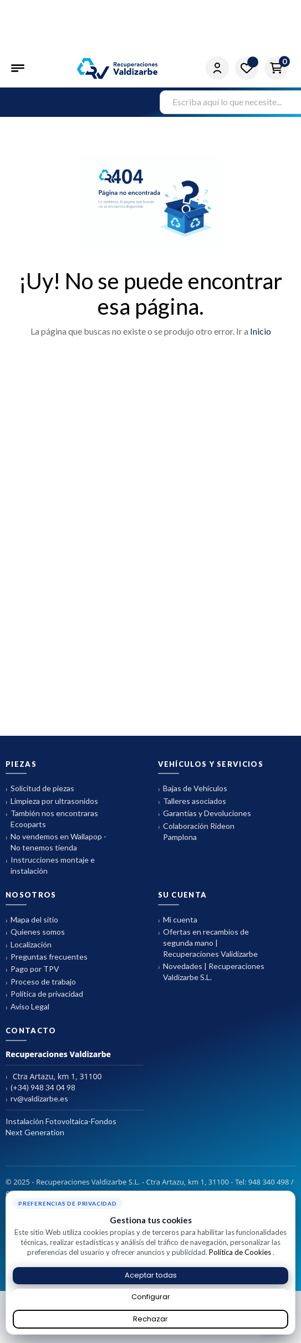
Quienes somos (35, 932)
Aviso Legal (27, 1007)
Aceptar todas (151, 1275)
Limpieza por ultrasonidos (52, 801)
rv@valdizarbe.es (37, 1099)
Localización (29, 945)
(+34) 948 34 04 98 (40, 1088)
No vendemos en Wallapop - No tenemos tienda (56, 842)
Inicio (260, 331)
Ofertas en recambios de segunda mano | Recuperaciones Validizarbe (208, 942)
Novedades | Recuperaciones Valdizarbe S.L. (211, 971)
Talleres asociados (192, 801)
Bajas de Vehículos (192, 788)
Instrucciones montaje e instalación (50, 865)
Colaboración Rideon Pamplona (196, 831)
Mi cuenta (177, 920)
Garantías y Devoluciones (204, 813)
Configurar (150, 1296)
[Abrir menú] (19, 68)
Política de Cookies (241, 1252)
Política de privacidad (44, 994)
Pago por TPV (32, 969)
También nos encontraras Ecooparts (52, 818)
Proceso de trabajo (41, 982)
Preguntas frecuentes (47, 957)
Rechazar (150, 1319)
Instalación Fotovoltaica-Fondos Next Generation (61, 1126)
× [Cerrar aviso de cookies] (289, 1195)
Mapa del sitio (32, 920)
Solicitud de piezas (40, 788)
